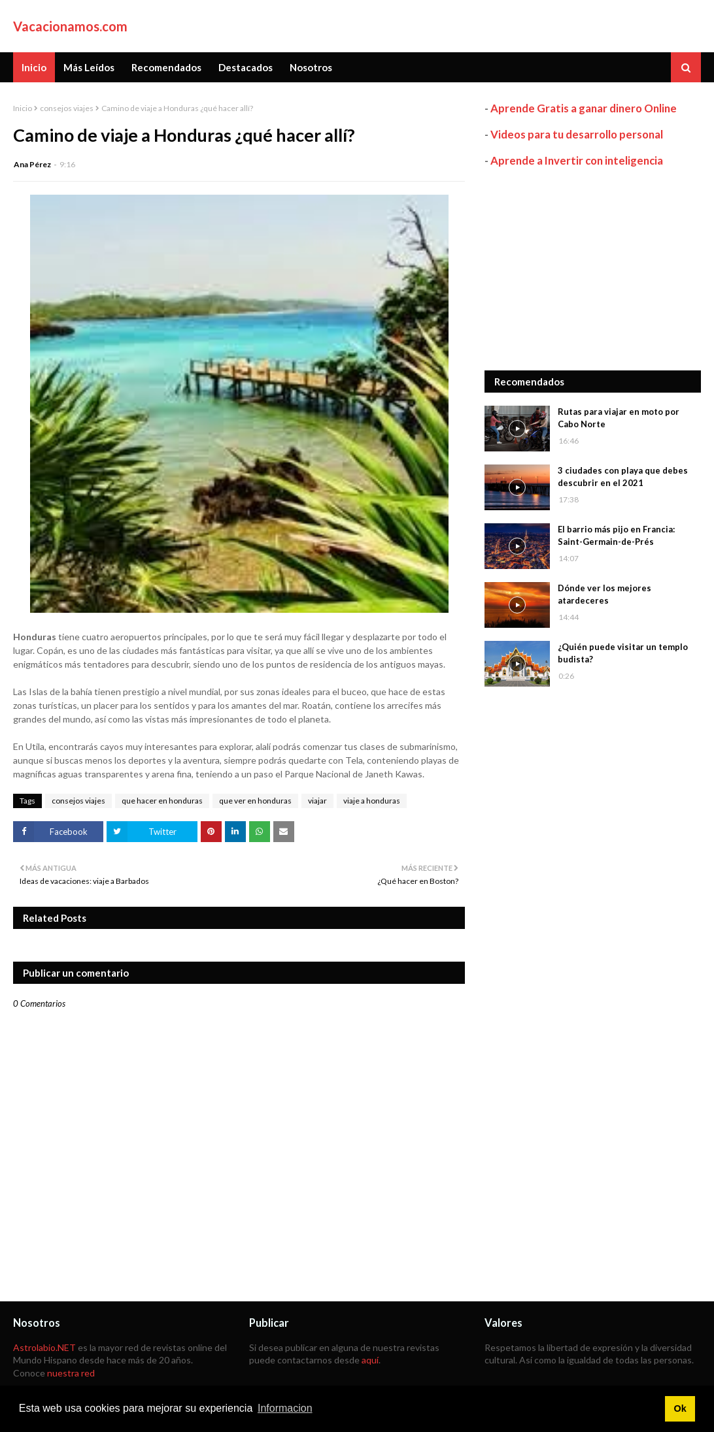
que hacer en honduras (162, 801)
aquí (370, 1359)
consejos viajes (67, 108)
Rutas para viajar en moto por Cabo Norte (618, 418)
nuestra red (71, 1372)
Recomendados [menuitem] (166, 67)
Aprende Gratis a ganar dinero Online (583, 108)
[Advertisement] (592, 269)
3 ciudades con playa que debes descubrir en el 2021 (623, 477)
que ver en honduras (255, 801)
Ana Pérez (32, 164)
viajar (317, 801)
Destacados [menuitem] (245, 67)
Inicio (22, 108)
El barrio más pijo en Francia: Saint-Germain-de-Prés (616, 535)
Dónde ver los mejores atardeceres (604, 594)
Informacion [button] (285, 1408)
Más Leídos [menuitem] (88, 67)
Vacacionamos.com (70, 26)
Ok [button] (679, 1408)
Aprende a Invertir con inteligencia (576, 160)
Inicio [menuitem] (34, 67)
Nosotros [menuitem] (311, 67)
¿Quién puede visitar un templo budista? (623, 653)
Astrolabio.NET (44, 1347)
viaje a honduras (371, 801)
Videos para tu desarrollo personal (576, 134)
